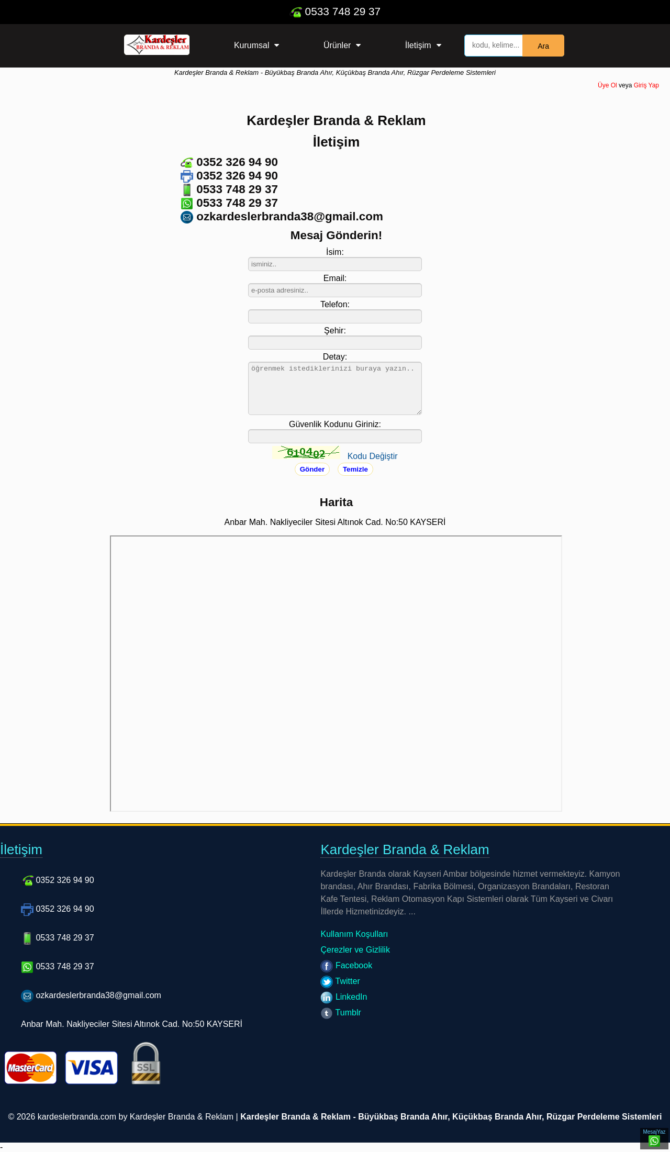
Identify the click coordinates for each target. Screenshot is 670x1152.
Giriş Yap (646, 85)
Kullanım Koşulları (354, 934)
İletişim (418, 45)
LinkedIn (343, 996)
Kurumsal (252, 45)
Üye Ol (607, 85)
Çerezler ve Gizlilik (354, 949)
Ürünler (337, 45)
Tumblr (340, 1012)
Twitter (340, 981)
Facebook (346, 965)
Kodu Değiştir (373, 456)
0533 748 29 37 (335, 11)
